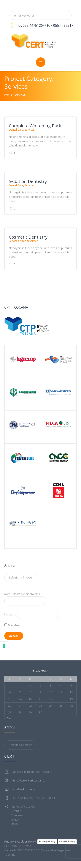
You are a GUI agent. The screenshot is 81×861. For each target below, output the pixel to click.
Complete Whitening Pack (35, 126)
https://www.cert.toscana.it (28, 780)
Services (30, 129)
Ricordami (12, 625)
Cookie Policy (67, 841)
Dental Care (16, 129)
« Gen (8, 718)
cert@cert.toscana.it (24, 789)
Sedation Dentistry (28, 181)
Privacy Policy (47, 841)
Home (8, 94)
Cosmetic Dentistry (28, 237)
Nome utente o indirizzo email (22, 594)
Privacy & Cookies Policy (20, 841)
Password (10, 614)
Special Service (29, 241)
